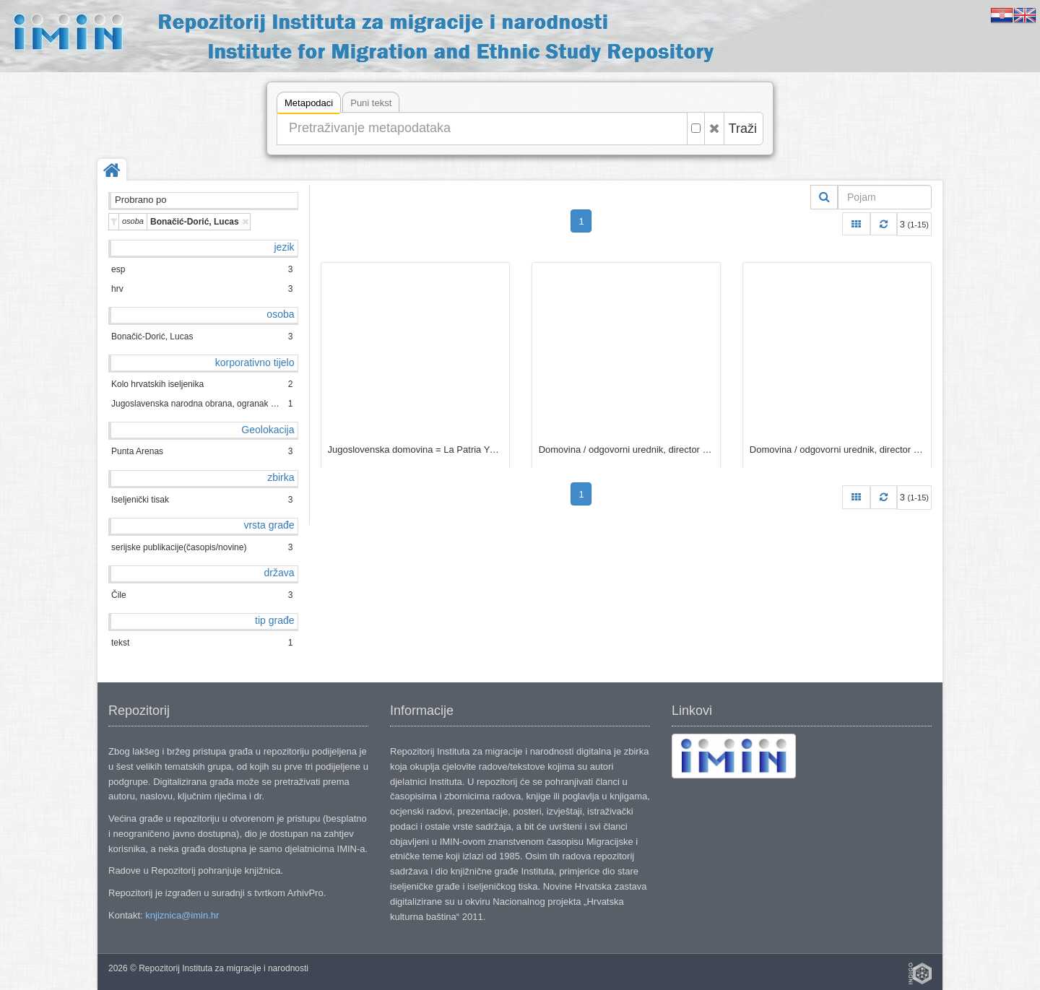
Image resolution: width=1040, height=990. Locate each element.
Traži (743, 128)
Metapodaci (308, 105)
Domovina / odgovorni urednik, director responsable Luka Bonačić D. (626, 449)
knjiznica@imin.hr (182, 915)
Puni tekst (370, 102)
